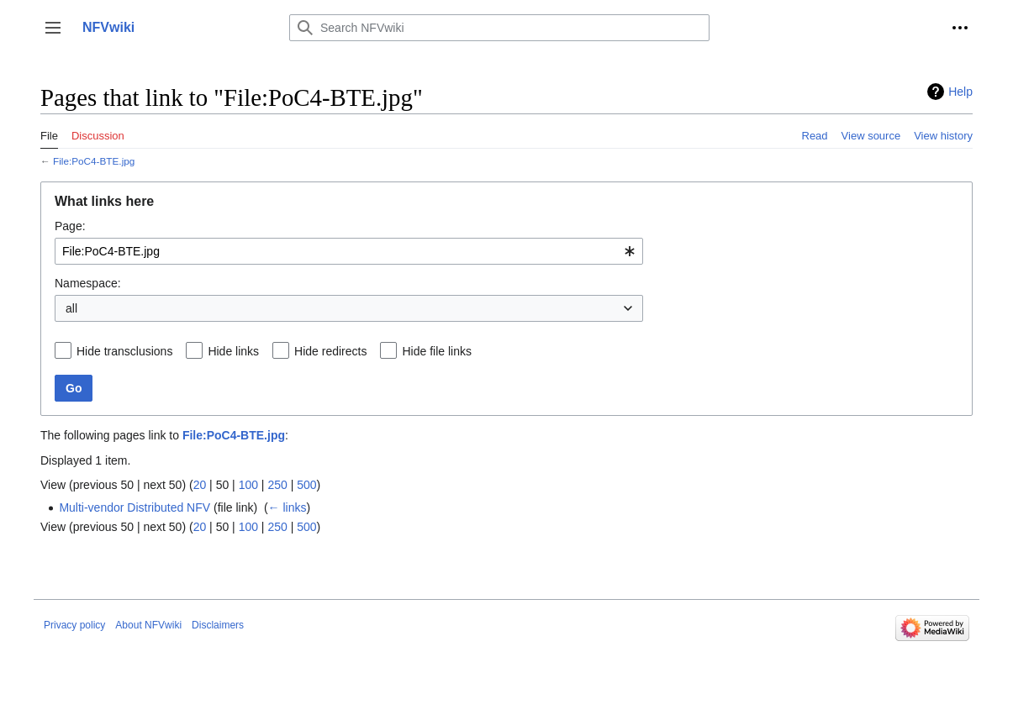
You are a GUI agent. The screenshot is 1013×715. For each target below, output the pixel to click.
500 (306, 485)
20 (200, 485)
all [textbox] (71, 308)
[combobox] (349, 251)
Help (960, 91)
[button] (53, 27)
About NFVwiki (148, 625)
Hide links (233, 351)
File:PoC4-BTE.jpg (94, 160)
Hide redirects (330, 351)
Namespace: (88, 283)
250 (277, 485)
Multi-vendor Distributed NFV (134, 507)
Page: (70, 226)
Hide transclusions (124, 351)
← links (287, 507)
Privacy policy (74, 625)
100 (248, 485)
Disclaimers (218, 625)
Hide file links (436, 351)
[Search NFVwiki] (499, 27)
